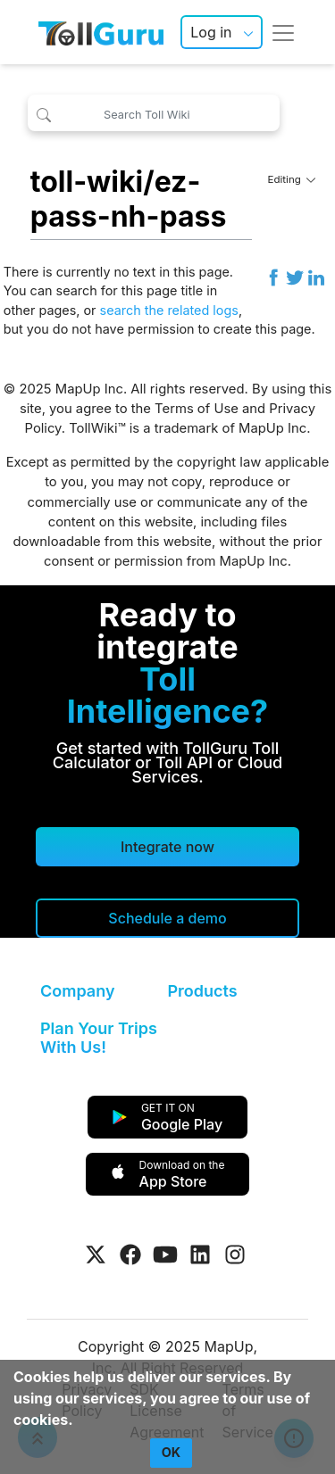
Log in (210, 32)
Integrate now (167, 847)
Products (203, 990)
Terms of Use (197, 409)
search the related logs (169, 310)
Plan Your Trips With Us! (98, 1038)
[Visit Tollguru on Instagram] (235, 1254)
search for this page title (130, 290)
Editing (292, 179)
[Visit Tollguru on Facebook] (130, 1254)
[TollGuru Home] (100, 32)
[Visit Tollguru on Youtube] (165, 1254)
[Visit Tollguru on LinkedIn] (200, 1254)
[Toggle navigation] (283, 32)
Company (77, 990)
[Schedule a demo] (167, 918)
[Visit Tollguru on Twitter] (95, 1254)
